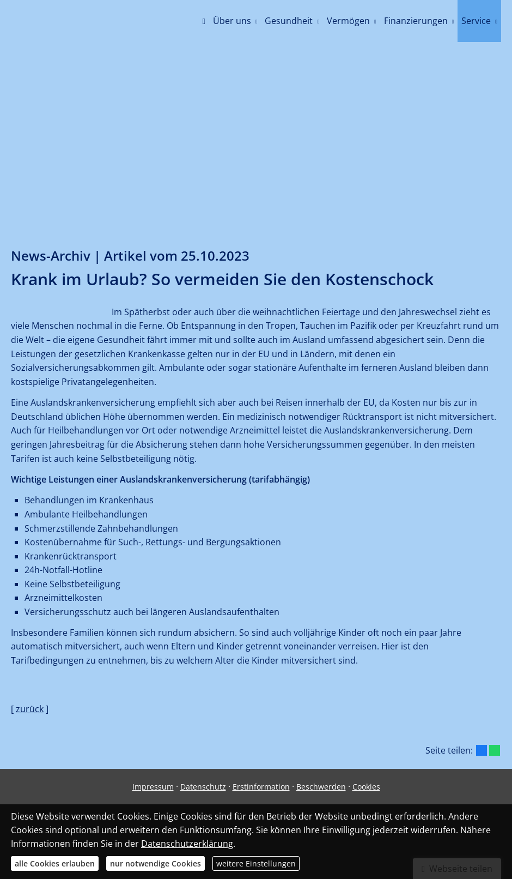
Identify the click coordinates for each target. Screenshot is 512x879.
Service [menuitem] (476, 21)
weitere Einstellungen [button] (256, 863)
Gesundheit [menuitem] (289, 21)
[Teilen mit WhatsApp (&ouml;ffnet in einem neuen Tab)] (494, 750)
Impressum (153, 786)
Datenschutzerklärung (187, 844)
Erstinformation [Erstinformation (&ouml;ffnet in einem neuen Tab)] (261, 786)
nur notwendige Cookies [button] (155, 863)
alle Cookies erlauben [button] (55, 863)
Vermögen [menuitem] (348, 21)
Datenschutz (203, 786)
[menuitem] (203, 22)
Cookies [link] (366, 786)
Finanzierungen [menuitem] (416, 21)
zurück (30, 709)
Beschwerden (321, 786)
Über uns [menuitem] (232, 21)
